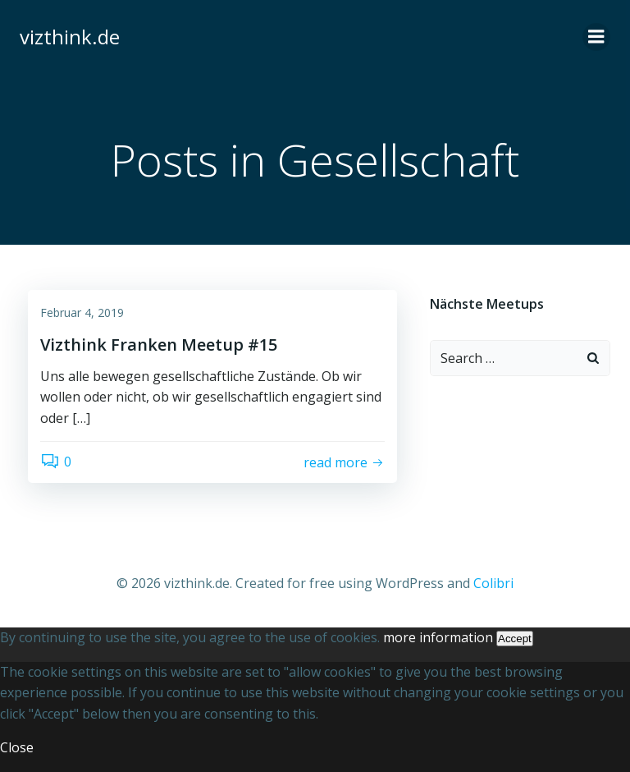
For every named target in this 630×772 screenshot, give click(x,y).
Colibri (493, 583)
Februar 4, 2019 (82, 312)
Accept (515, 638)
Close (17, 747)
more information (438, 637)
